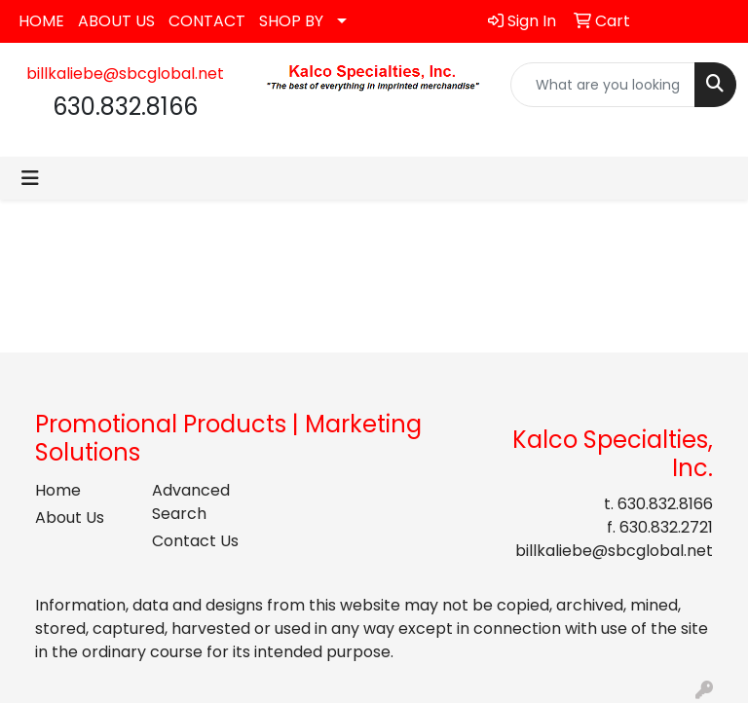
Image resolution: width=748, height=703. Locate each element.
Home (58, 490)
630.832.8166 (665, 504)
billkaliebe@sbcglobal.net (125, 73)
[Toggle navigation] (30, 178)
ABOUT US (116, 21)
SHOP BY (291, 21)
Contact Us (195, 541)
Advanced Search (191, 502)
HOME (41, 21)
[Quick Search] (602, 84)
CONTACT (206, 21)
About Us (69, 517)
